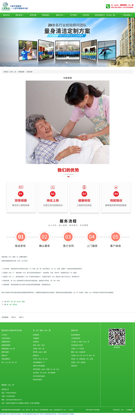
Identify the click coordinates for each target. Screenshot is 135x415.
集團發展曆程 (6, 345)
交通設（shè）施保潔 (78, 362)
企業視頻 (86, 15)
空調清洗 (36, 342)
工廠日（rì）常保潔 (77, 348)
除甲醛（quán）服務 (40, 352)
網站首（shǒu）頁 (9, 72)
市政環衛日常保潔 (77, 345)
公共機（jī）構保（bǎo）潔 (80, 342)
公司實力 (4, 335)
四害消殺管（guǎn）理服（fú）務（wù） (46, 369)
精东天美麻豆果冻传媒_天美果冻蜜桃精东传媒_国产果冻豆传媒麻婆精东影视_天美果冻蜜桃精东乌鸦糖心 (40, 414)
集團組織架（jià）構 (8, 348)
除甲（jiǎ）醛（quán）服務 (16, 301)
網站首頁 (6, 15)
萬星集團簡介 (6, 359)
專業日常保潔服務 (39, 366)
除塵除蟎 (36, 335)
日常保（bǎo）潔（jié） (41, 359)
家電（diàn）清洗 (39, 345)
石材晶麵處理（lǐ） (39, 362)
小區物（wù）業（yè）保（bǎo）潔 (83, 355)
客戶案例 (73, 15)
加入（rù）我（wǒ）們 (9, 362)
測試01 (13, 317)
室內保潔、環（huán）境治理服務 (44, 373)
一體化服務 (127, 15)
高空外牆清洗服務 (39, 376)
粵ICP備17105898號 (92, 410)
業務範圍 (46, 15)
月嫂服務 (36, 338)
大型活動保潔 (75, 338)
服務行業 (60, 15)
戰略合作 (4, 355)
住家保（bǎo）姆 (38, 348)
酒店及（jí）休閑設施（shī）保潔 (82, 359)
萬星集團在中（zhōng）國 (105, 15)
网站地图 (3, 414)
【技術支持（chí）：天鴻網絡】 (122, 410)
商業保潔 (74, 366)
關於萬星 (20, 15)
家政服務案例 (75, 335)
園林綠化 (36, 355)
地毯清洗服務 (37, 379)
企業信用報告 (6, 338)
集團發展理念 (6, 342)
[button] (10, 42)
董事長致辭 (5, 352)
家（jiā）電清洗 (12, 304)
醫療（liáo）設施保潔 (78, 352)
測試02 (21, 317)
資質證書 (33, 15)
